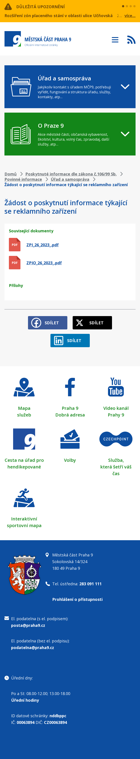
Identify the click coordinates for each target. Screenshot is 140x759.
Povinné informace (23, 179)
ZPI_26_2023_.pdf (42, 244)
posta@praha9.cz (28, 625)
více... (130, 15)
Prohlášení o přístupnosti (77, 599)
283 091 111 (90, 583)
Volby (70, 460)
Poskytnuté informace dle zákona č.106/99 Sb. (71, 174)
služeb (24, 415)
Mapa (24, 408)
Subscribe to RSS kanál (131, 39)
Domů (10, 174)
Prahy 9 (116, 415)
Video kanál (116, 408)
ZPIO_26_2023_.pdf (44, 262)
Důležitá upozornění (40, 6)
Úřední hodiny (25, 700)
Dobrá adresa (70, 415)
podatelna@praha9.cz (32, 647)
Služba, (116, 460)
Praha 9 (70, 408)
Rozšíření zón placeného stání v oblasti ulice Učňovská (58, 15)
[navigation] (70, 86)
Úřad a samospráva (70, 179)
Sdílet (52, 322)
